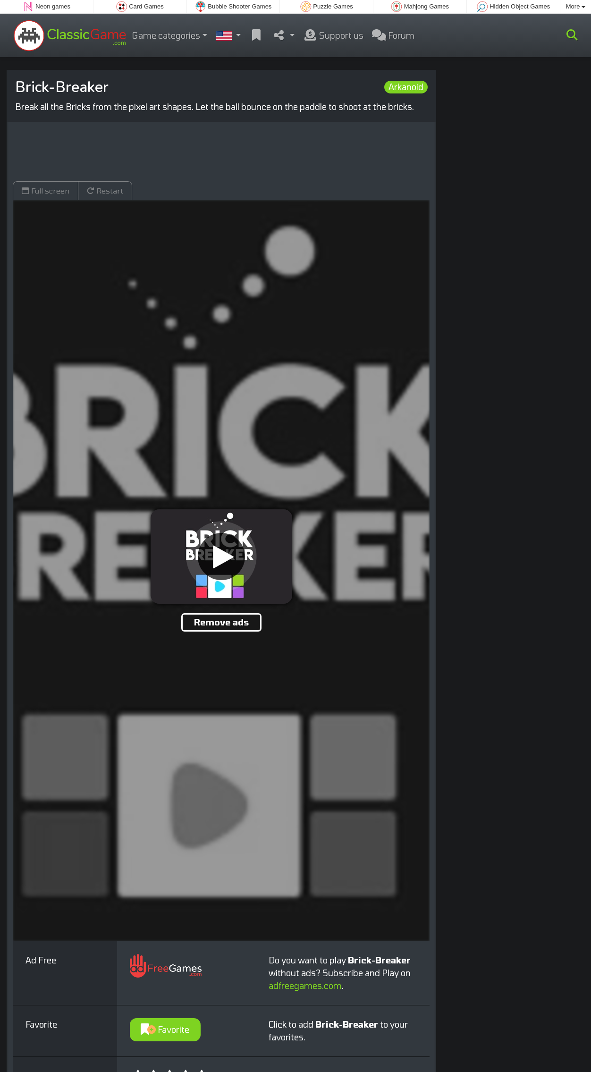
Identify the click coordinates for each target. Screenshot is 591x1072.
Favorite (165, 1029)
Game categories (166, 35)
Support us (333, 35)
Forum (393, 35)
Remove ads (221, 622)
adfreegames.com (305, 985)
